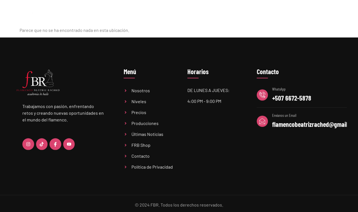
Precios (198, 16)
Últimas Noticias (231, 16)
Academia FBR (137, 16)
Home (108, 16)
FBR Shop (296, 16)
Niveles (171, 16)
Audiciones (267, 16)
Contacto (324, 16)
